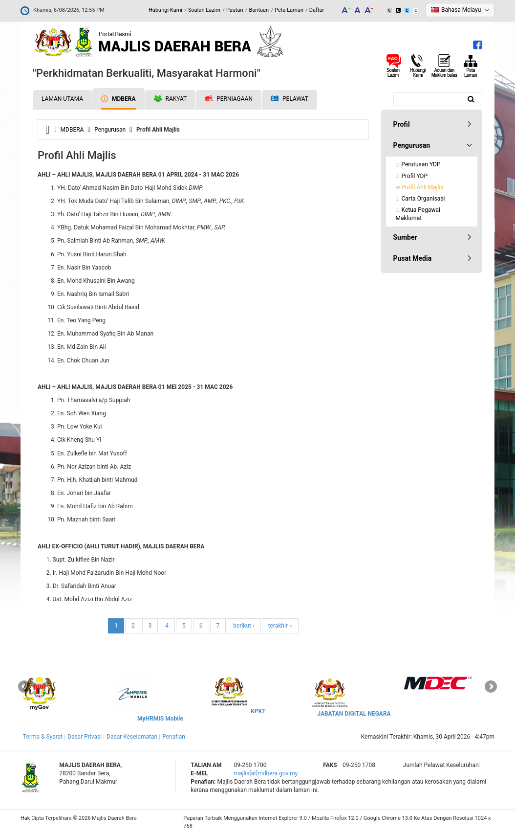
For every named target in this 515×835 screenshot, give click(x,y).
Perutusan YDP (421, 164)
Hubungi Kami (165, 10)
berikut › (243, 625)
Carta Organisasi (423, 198)
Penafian (173, 736)
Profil (401, 124)
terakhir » (280, 625)
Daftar (316, 10)
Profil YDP (415, 176)
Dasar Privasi (84, 736)
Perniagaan (229, 98)
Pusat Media (412, 258)
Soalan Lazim (204, 10)
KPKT (258, 711)
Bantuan (259, 10)
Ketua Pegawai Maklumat (419, 214)
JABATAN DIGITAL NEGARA (353, 713)
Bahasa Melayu (461, 9)
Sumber (405, 237)
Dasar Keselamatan (132, 736)
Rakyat (170, 98)
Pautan (234, 10)
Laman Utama (62, 98)
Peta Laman (289, 10)
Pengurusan (110, 129)
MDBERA (118, 98)
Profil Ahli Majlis (423, 187)
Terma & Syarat (43, 736)
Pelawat (289, 99)
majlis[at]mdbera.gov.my (266, 773)
